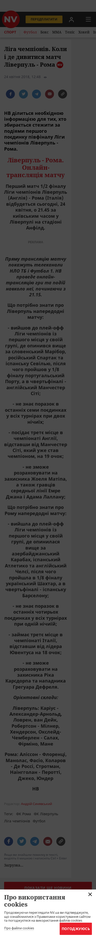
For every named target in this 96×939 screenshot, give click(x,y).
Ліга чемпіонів (17, 821)
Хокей (84, 32)
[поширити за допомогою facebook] (10, 94)
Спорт (10, 32)
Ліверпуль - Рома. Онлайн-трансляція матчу (35, 167)
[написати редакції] (49, 94)
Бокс (44, 32)
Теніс (70, 32)
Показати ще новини (48, 887)
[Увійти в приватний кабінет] (71, 19)
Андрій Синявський (36, 804)
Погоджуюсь (76, 928)
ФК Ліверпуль (46, 813)
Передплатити (44, 19)
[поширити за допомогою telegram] (36, 94)
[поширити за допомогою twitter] (23, 94)
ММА (56, 32)
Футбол (30, 32)
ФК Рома (23, 813)
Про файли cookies (19, 928)
